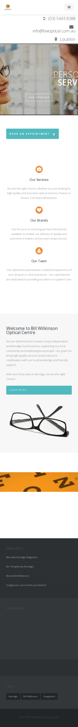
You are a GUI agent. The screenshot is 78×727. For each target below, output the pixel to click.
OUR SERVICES (39, 97)
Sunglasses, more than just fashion (26, 585)
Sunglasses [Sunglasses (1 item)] (49, 696)
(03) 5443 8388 (59, 18)
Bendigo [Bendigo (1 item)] (13, 696)
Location (65, 39)
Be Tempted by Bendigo (20, 566)
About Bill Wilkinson (17, 575)
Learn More (14, 390)
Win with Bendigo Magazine (22, 557)
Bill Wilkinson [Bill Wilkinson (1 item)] (30, 696)
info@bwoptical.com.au (54, 29)
